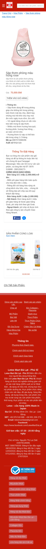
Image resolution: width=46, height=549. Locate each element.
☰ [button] (3, 6)
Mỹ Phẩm (13, 314)
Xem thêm (10, 236)
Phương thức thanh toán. (23, 345)
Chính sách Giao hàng (23, 356)
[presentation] (36, 256)
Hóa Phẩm (18, 13)
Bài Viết (13, 317)
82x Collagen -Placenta (32, 309)
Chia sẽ (13, 308)
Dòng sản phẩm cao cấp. (13, 303)
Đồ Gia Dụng (13, 327)
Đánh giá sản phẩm (32, 302)
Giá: (7, 93)
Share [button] (18, 218)
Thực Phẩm (32, 317)
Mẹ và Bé (32, 330)
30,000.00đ (26, 274)
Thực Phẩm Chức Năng (32, 322)
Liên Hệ (13, 321)
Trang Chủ (6, 13)
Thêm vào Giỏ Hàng (17, 98)
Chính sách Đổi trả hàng (23, 350)
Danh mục (32, 314)
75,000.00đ (16, 92)
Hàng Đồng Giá (13, 330)
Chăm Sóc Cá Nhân (32, 327)
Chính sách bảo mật (23, 361)
